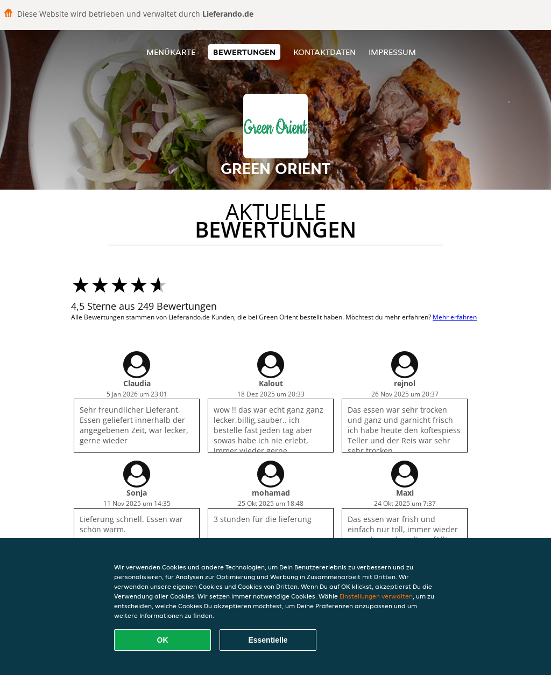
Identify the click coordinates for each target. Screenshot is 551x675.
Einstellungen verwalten (376, 596)
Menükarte (170, 52)
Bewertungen (244, 52)
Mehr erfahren (455, 317)
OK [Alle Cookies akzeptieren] (162, 640)
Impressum (392, 52)
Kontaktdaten (324, 52)
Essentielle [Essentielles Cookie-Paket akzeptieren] (267, 640)
